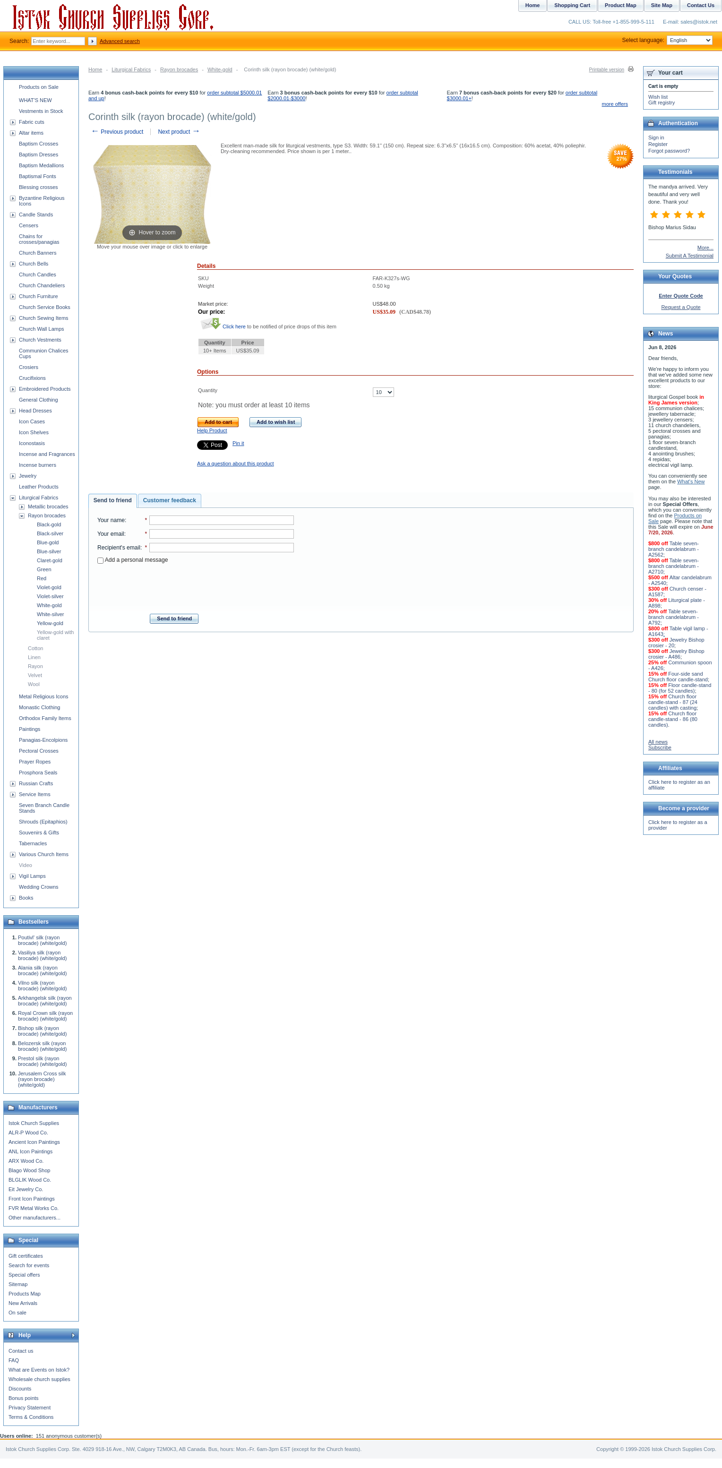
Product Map (620, 5)
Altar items (31, 133)
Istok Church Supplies (34, 1123)
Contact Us (700, 5)
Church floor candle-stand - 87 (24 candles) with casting (672, 702)
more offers (615, 104)
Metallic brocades (48, 506)
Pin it (238, 443)
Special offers (24, 1275)
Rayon (35, 666)
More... (705, 247)
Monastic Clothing (39, 707)
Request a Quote (680, 307)
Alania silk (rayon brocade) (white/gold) (42, 970)
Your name (111, 520)
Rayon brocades (179, 69)
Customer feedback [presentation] (169, 500)
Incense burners (37, 465)
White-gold (219, 69)
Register (658, 144)
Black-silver (50, 533)
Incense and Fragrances (47, 454)
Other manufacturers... (34, 1217)
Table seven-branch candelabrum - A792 (673, 617)
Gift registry (661, 102)
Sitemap (18, 1284)
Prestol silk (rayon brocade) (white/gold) (42, 1061)
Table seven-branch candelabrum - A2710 (673, 566)
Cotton (35, 648)
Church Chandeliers (42, 285)
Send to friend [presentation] (113, 500)
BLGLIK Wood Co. (30, 1180)
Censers (28, 225)
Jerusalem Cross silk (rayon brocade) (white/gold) (42, 1079)
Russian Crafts (36, 783)
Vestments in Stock (41, 111)
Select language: (667, 40)
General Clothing (38, 400)
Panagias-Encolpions (43, 740)
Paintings (29, 729)
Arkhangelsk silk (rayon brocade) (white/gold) (45, 1000)
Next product (179, 132)
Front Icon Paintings (32, 1199)
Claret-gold (49, 560)
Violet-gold (49, 587)
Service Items (35, 794)
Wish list (658, 97)
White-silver (50, 614)
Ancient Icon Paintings (34, 1142)
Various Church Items (44, 854)
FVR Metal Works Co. (34, 1208)
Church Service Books (44, 307)
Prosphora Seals (38, 772)
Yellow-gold (50, 623)
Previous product (117, 132)
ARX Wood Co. (26, 1161)
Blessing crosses (38, 187)
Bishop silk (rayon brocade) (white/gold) (42, 1031)
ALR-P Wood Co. (28, 1132)
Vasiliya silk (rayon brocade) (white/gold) (42, 955)
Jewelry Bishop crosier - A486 (676, 654)
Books (26, 898)
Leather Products (39, 486)
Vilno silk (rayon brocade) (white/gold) (42, 985)
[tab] (112, 501)
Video (25, 865)
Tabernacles (33, 843)
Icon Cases (32, 421)
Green (44, 569)
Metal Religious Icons (44, 696)
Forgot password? (669, 151)
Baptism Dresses (38, 154)
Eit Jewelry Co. (26, 1189)
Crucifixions (32, 378)
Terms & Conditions (31, 1417)
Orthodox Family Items (45, 718)
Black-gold (49, 524)
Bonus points (24, 1398)
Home (95, 69)
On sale (17, 1312)
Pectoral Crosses (39, 751)
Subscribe (659, 747)
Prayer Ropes (35, 761)
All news (658, 742)
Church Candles (37, 274)
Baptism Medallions (41, 165)
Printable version (606, 69)
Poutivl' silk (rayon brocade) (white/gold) (42, 940)
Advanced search (120, 41)
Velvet (35, 675)
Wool (34, 684)
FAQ (14, 1360)
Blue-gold (48, 542)
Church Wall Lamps (41, 329)
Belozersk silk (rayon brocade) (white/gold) (42, 1046)
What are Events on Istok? (39, 1370)
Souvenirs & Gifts (39, 832)
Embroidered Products (44, 389)
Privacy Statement (30, 1407)
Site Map (661, 5)
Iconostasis (32, 443)
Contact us (21, 1351)
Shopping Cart (572, 5)
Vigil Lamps (32, 876)
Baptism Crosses (38, 143)
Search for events (29, 1265)
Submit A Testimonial (689, 255)
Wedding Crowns (39, 887)
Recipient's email (118, 547)
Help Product (212, 430)
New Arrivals (23, 1303)
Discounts (20, 1388)
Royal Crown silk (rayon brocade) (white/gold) (45, 1016)
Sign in (656, 137)
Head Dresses (35, 410)
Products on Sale (39, 87)
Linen (34, 657)
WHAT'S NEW (35, 100)
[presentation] (195, 585)
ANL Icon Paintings (30, 1151)
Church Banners (38, 253)
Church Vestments (40, 340)
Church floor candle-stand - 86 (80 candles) (672, 719)
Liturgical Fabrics (131, 69)
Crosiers (28, 367)
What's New (691, 481)
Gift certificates (26, 1256)
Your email (110, 534)
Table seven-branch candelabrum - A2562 (673, 549)
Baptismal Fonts (37, 176)
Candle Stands (36, 214)
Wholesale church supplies (39, 1379)
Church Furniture (38, 296)
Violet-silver (50, 596)
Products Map (25, 1293)
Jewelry (27, 476)
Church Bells (33, 263)
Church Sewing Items (44, 318)
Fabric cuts (31, 122)
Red (41, 578)
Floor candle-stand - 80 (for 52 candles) (679, 688)
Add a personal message (132, 560)
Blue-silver (49, 551)
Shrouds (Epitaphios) (43, 821)
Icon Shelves (34, 432)
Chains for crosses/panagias (39, 239)
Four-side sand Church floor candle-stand (678, 676)
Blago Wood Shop (29, 1170)
